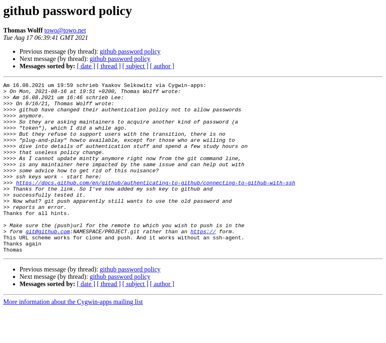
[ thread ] (109, 66)
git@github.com (48, 261)
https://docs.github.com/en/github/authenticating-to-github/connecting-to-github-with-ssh (155, 203)
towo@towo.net (65, 30)
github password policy (130, 51)
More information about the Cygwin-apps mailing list (73, 335)
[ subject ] (135, 66)
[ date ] (86, 66)
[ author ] (162, 66)
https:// (203, 261)
